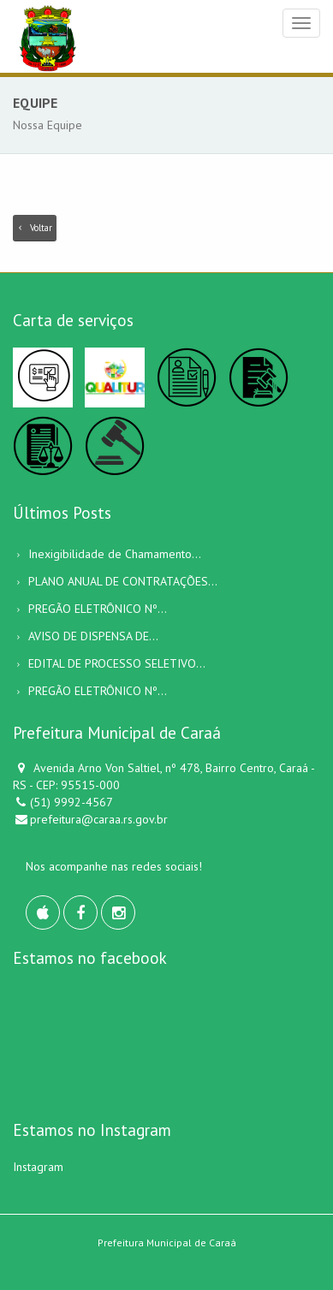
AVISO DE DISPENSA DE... (93, 636)
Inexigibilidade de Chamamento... (114, 554)
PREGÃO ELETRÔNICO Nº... (97, 608)
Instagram (38, 1166)
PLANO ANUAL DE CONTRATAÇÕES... (122, 581)
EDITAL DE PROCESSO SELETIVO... (116, 663)
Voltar (34, 228)
